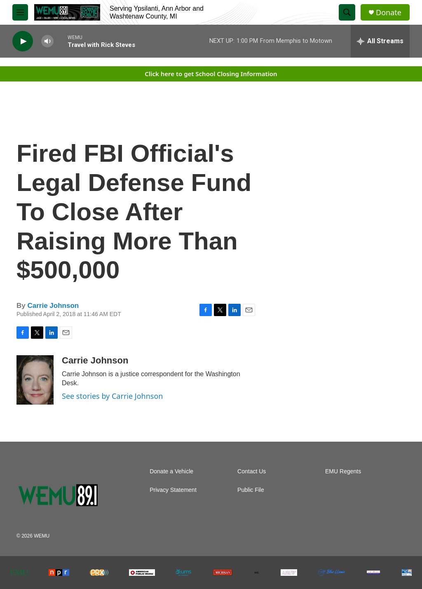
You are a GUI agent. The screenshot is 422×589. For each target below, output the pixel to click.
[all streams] (380, 41)
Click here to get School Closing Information (211, 74)
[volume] (47, 41)
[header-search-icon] (347, 12)
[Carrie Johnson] (35, 380)
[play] (22, 41)
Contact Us (251, 471)
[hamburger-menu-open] (20, 12)
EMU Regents (343, 471)
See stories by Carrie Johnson (112, 396)
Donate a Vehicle (171, 471)
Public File (250, 490)
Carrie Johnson (53, 306)
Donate (388, 12)
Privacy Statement (173, 490)
